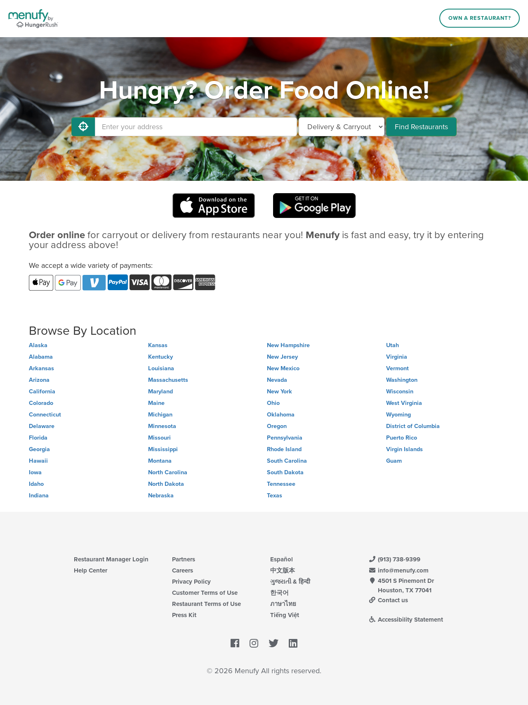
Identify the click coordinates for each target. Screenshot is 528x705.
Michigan (160, 414)
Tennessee (281, 483)
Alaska (38, 345)
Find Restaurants (421, 126)
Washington (401, 379)
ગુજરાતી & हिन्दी (290, 581)
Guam (394, 460)
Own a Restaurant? (479, 18)
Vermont (397, 368)
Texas (274, 495)
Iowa (35, 472)
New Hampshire (288, 345)
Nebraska (161, 495)
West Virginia (404, 403)
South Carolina (287, 460)
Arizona (39, 379)
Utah (392, 345)
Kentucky (160, 356)
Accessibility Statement (405, 619)
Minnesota (162, 426)
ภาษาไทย (283, 604)
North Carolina (167, 472)
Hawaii (38, 460)
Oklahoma (281, 414)
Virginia (396, 356)
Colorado (41, 403)
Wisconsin (399, 391)
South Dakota (285, 472)
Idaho (36, 483)
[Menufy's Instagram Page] (254, 643)
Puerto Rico (401, 437)
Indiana (39, 495)
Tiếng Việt (284, 615)
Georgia (39, 449)
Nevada (277, 379)
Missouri (159, 437)
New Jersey (282, 356)
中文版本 (282, 570)
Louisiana (161, 368)
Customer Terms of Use (205, 592)
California (42, 391)
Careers (182, 570)
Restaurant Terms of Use (206, 604)
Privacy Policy (191, 581)
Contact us (388, 600)
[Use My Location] (83, 126)
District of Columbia (413, 426)
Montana (160, 460)
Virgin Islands (404, 449)
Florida (38, 437)
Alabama (41, 356)
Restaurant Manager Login (111, 559)
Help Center (90, 570)
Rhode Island (284, 449)
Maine (156, 403)
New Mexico (283, 368)
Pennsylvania (284, 437)
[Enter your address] (196, 126)
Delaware (41, 426)
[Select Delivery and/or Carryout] (341, 126)
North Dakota (166, 483)
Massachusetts (168, 379)
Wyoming (398, 414)
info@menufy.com (398, 570)
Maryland (160, 391)
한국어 (279, 592)
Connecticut (45, 414)
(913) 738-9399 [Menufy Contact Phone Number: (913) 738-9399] (394, 559)
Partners (183, 559)
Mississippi (163, 449)
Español (281, 559)
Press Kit (184, 615)
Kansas (157, 345)
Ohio (273, 403)
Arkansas (41, 368)
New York (279, 391)
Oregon (277, 426)
